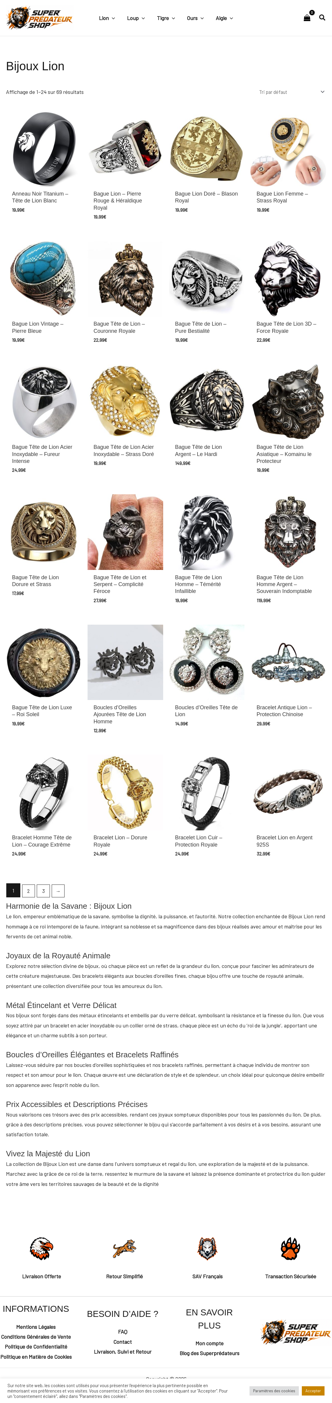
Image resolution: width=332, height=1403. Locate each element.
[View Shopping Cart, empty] (307, 18)
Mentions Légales (36, 1339)
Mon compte (209, 1356)
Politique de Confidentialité (36, 1359)
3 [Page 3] (45, 903)
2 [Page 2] (29, 903)
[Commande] (286, 92)
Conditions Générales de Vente (36, 1349)
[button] (114, 17)
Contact (122, 1354)
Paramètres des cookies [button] (274, 1390)
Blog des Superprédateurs (209, 1366)
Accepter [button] (313, 1390)
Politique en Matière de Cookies (36, 1369)
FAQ (122, 1344)
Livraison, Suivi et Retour (123, 1364)
